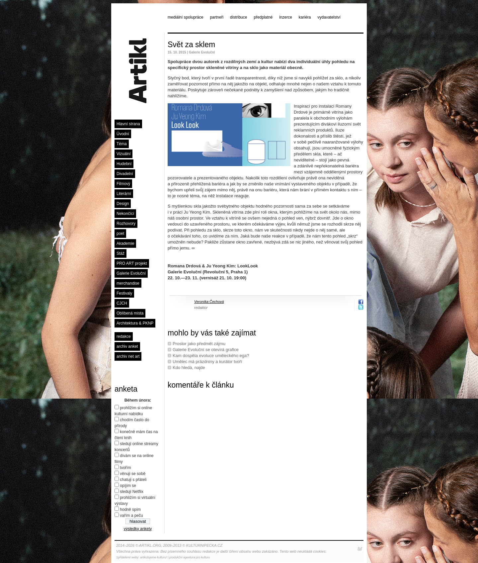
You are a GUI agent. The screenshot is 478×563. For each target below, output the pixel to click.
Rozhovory (126, 223)
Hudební (124, 163)
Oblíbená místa (130, 313)
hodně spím (130, 509)
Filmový (123, 183)
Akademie (125, 243)
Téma (122, 143)
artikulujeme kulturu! (153, 557)
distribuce (238, 17)
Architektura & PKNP (135, 323)
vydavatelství (329, 17)
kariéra (305, 17)
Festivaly (124, 293)
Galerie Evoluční (131, 273)
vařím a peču (131, 515)
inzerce (285, 17)
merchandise (128, 283)
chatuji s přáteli (133, 479)
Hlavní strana (128, 124)
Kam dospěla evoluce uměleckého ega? (211, 355)
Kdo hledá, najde (189, 367)
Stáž (120, 253)
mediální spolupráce (185, 17)
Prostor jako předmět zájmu (199, 343)
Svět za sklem (191, 44)
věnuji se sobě (132, 473)
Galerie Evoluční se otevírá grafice (206, 349)
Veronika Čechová (209, 302)
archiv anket (127, 346)
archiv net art (128, 356)
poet (120, 233)
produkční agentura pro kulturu (189, 557)
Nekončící (125, 213)
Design (123, 203)
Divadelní (125, 173)
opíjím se (128, 485)
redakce (124, 336)
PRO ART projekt (132, 263)
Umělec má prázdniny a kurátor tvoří (207, 361)
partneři (216, 17)
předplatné (263, 17)
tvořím (125, 467)
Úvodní (123, 134)
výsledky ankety (138, 528)
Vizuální (123, 153)
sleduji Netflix (131, 491)
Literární (124, 193)
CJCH (122, 303)
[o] (360, 548)
